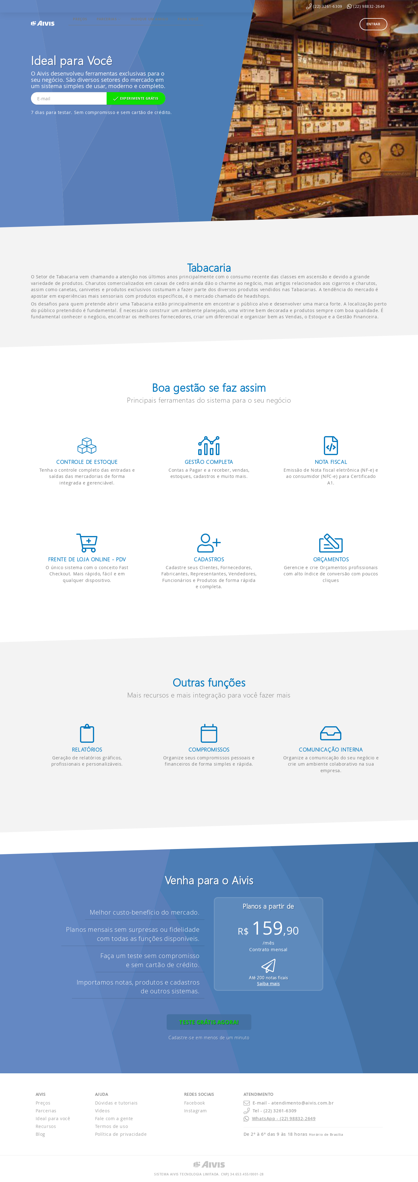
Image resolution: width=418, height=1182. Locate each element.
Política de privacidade (121, 1134)
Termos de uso (111, 1126)
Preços (43, 1103)
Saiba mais (268, 983)
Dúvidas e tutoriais (116, 1103)
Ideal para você (53, 1118)
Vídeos (102, 1111)
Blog (40, 1134)
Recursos (46, 1126)
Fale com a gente (114, 1118)
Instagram (195, 1111)
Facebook (194, 1103)
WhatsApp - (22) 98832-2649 (284, 1118)
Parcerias (46, 1111)
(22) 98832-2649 (369, 6)
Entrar (373, 24)
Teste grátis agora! (209, 1022)
